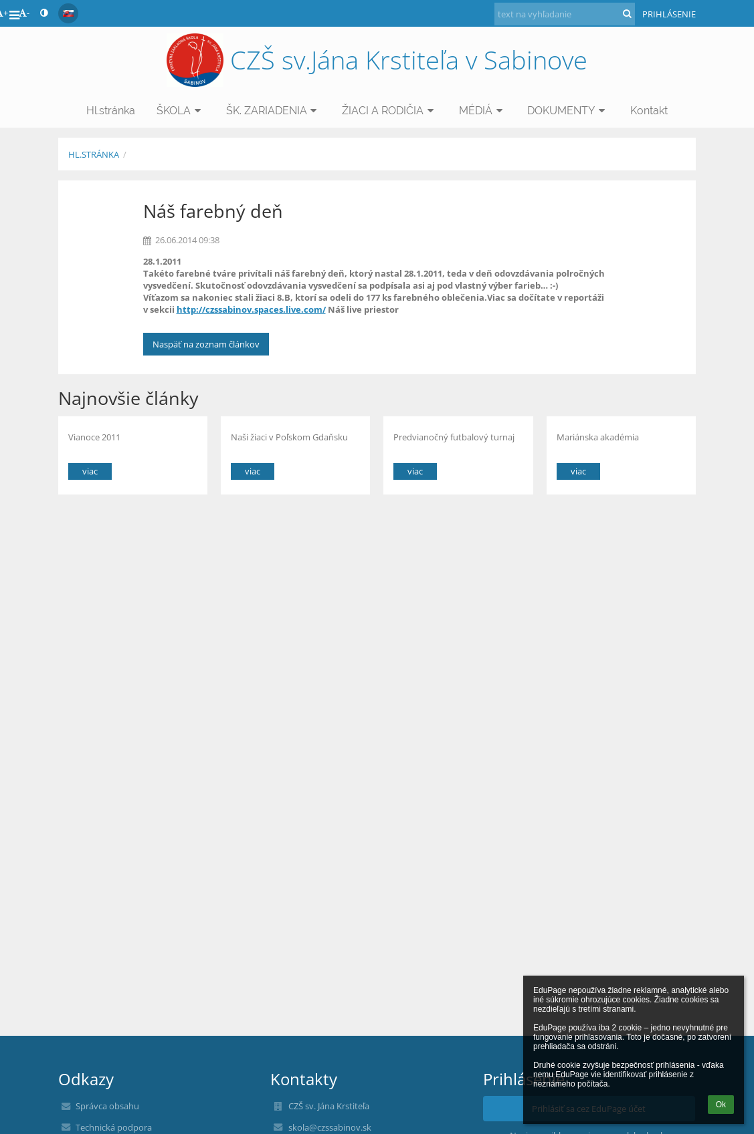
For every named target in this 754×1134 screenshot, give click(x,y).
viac (90, 471)
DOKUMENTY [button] (568, 110)
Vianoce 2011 (94, 437)
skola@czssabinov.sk (329, 1127)
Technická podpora (114, 1127)
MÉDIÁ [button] (482, 110)
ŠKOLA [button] (181, 110)
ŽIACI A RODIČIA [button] (390, 110)
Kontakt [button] (649, 110)
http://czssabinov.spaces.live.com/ (251, 309)
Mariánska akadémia (598, 437)
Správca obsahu (107, 1106)
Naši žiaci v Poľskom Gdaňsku (289, 437)
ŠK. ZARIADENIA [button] (273, 110)
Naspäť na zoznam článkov (206, 344)
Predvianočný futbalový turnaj (453, 437)
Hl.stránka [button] (110, 110)
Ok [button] (721, 1104)
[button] (68, 13)
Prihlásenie (669, 14)
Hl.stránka (93, 154)
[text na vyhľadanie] (565, 14)
